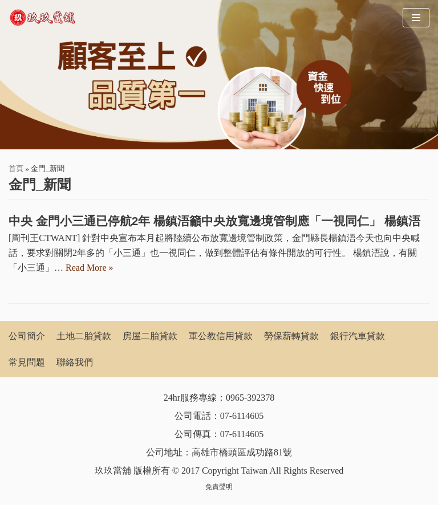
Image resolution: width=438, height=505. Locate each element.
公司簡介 (27, 336)
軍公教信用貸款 (221, 336)
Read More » (89, 267)
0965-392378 (250, 397)
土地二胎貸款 (83, 336)
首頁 (16, 168)
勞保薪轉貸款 (291, 336)
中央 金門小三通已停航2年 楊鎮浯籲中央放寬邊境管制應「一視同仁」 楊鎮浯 (214, 220)
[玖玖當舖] (46, 17)
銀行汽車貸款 (357, 336)
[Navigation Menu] (416, 17)
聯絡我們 (74, 362)
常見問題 (27, 362)
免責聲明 (219, 487)
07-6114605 (242, 416)
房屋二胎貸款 (150, 336)
